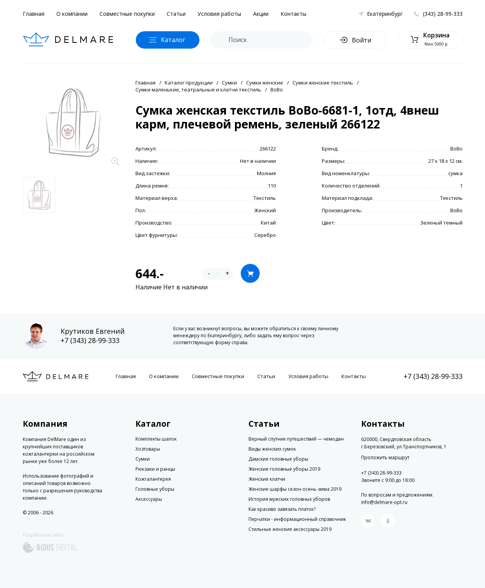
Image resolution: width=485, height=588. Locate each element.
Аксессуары (148, 499)
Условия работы (219, 13)
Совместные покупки (127, 13)
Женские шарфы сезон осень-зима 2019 (294, 489)
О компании (72, 13)
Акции (261, 13)
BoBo (276, 89)
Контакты (293, 13)
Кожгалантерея (153, 479)
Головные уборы (154, 489)
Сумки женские (264, 82)
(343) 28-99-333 (443, 13)
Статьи (176, 13)
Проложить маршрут (385, 458)
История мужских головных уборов (289, 499)
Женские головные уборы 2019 (284, 469)
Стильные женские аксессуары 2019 (289, 529)
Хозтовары (147, 449)
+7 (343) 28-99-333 (90, 340)
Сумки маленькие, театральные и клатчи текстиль (198, 89)
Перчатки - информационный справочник (297, 519)
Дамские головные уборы (278, 459)
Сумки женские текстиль (322, 82)
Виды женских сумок (272, 449)
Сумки (229, 82)
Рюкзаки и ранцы (155, 469)
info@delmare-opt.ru (384, 502)
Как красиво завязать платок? (282, 509)
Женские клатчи (266, 479)
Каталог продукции (189, 82)
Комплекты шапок (156, 439)
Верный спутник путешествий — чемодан (296, 439)
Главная (33, 13)
